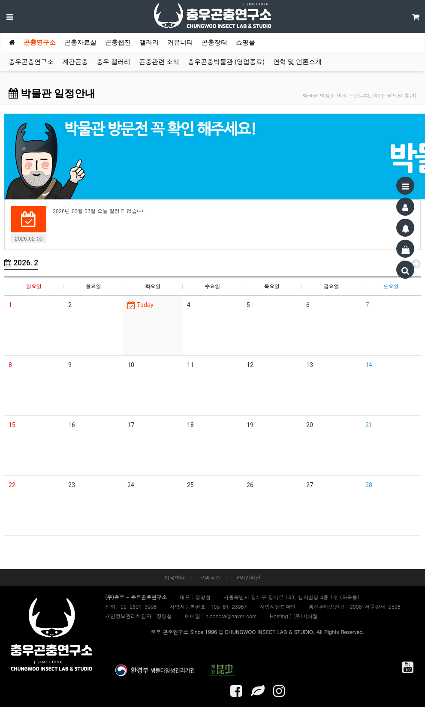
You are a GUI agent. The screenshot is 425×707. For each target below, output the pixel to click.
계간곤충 (75, 62)
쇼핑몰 (245, 42)
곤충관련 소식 (159, 62)
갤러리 (149, 42)
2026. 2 (21, 262)
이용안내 (174, 577)
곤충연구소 (40, 42)
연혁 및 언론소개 (297, 62)
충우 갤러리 (113, 62)
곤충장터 (214, 42)
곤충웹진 (118, 42)
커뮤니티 (180, 42)
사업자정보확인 (277, 606)
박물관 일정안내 (52, 93)
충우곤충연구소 (31, 62)
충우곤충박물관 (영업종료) (226, 62)
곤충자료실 (80, 42)
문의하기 (210, 577)
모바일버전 (248, 577)
